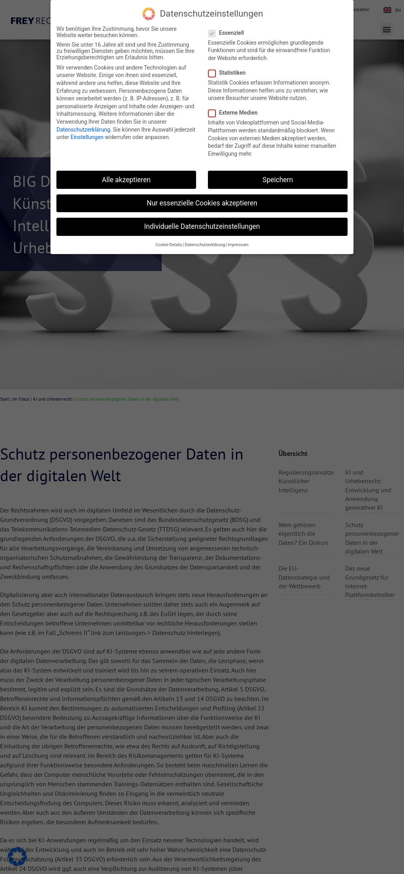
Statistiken (229, 73)
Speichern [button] (277, 180)
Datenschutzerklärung (83, 129)
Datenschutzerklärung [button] (205, 244)
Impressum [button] (238, 244)
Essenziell (228, 33)
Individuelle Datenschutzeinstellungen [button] (202, 226)
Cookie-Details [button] (168, 244)
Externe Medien (235, 112)
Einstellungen (87, 137)
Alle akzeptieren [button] (126, 180)
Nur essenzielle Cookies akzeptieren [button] (202, 203)
